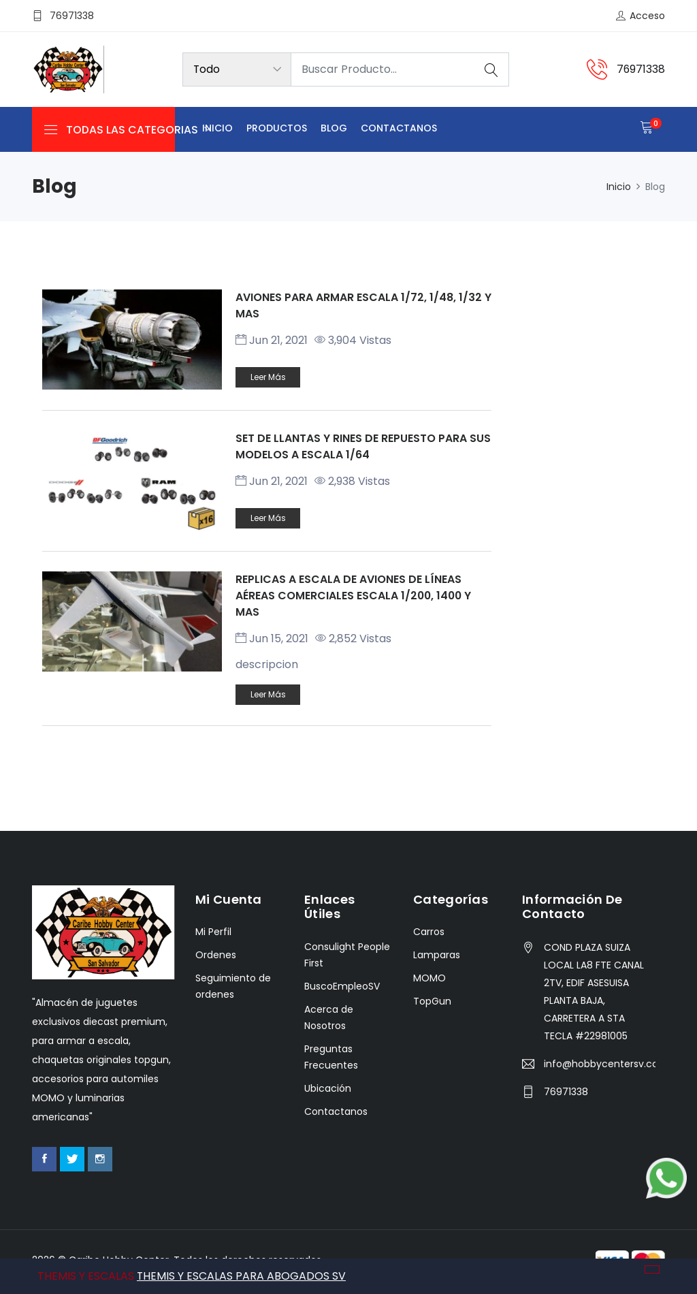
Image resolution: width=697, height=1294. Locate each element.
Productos (276, 129)
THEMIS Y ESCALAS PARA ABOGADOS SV (241, 1276)
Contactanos (399, 129)
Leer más (268, 377)
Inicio (217, 129)
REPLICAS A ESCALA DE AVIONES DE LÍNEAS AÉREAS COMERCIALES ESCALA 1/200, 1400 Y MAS (355, 597)
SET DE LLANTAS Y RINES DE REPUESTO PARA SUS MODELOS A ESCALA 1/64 (363, 447)
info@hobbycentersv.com (599, 1065)
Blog (334, 129)
